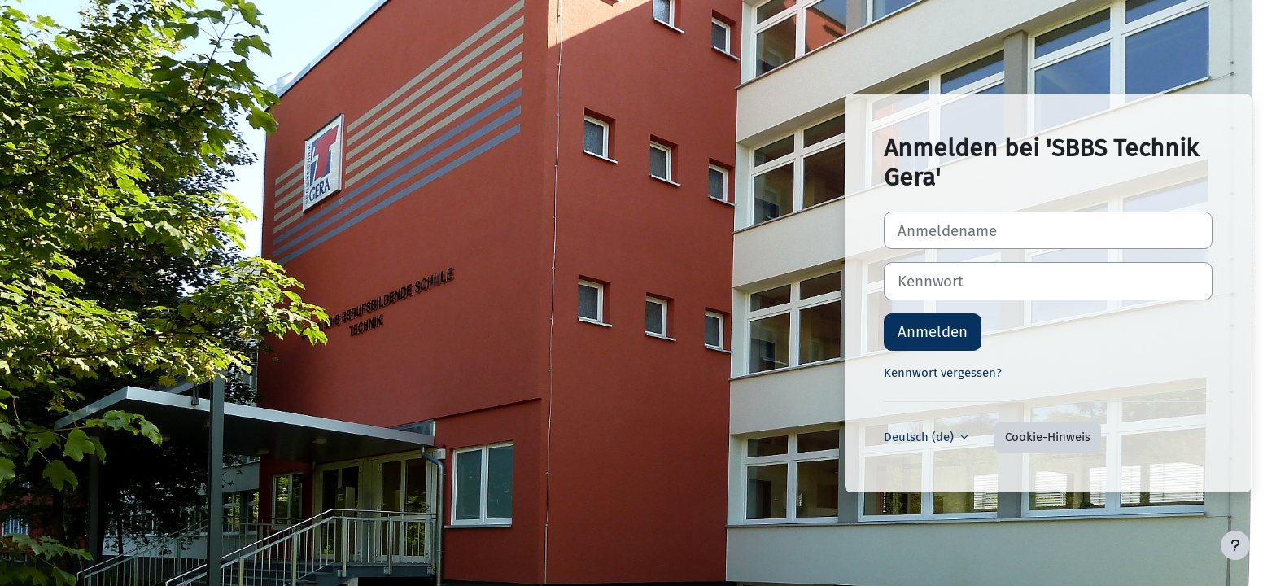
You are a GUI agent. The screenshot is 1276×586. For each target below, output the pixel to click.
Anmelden (933, 331)
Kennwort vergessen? (943, 372)
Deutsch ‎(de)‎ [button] (920, 437)
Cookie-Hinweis (1047, 437)
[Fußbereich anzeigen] (1235, 545)
